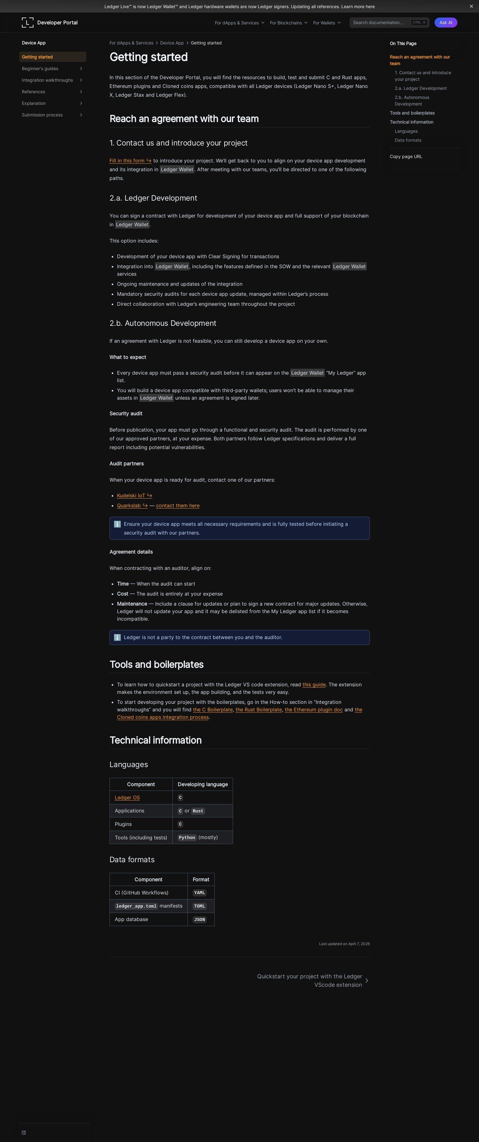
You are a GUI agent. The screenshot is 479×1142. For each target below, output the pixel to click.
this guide (314, 684)
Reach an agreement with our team (420, 60)
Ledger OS (127, 797)
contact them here (178, 505)
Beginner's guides (53, 68)
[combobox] (389, 22)
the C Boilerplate (213, 709)
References (53, 92)
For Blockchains (289, 22)
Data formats (408, 140)
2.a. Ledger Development (421, 88)
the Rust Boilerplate (259, 709)
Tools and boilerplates (412, 112)
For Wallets (327, 22)
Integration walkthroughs (53, 80)
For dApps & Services (240, 22)
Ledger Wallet (177, 169)
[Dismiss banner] (471, 6)
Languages (406, 131)
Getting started (37, 56)
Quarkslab (129, 505)
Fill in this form (127, 160)
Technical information (411, 122)
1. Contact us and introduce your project (423, 76)
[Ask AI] (446, 23)
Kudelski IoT (131, 495)
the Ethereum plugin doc (314, 709)
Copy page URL (406, 156)
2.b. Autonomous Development (412, 100)
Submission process (53, 115)
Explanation (53, 103)
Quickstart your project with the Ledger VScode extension (313, 980)
